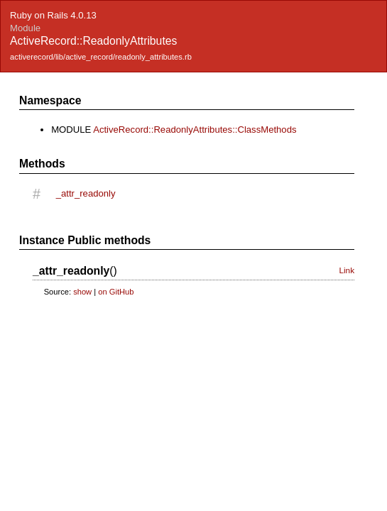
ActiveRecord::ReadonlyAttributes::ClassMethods (194, 129)
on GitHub (115, 291)
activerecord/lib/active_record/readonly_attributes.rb (101, 57)
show (82, 291)
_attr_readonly (86, 193)
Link (346, 270)
